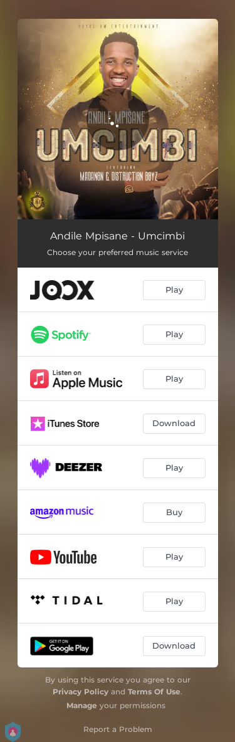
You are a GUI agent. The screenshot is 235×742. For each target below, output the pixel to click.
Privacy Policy (80, 691)
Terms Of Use (154, 691)
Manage (81, 705)
